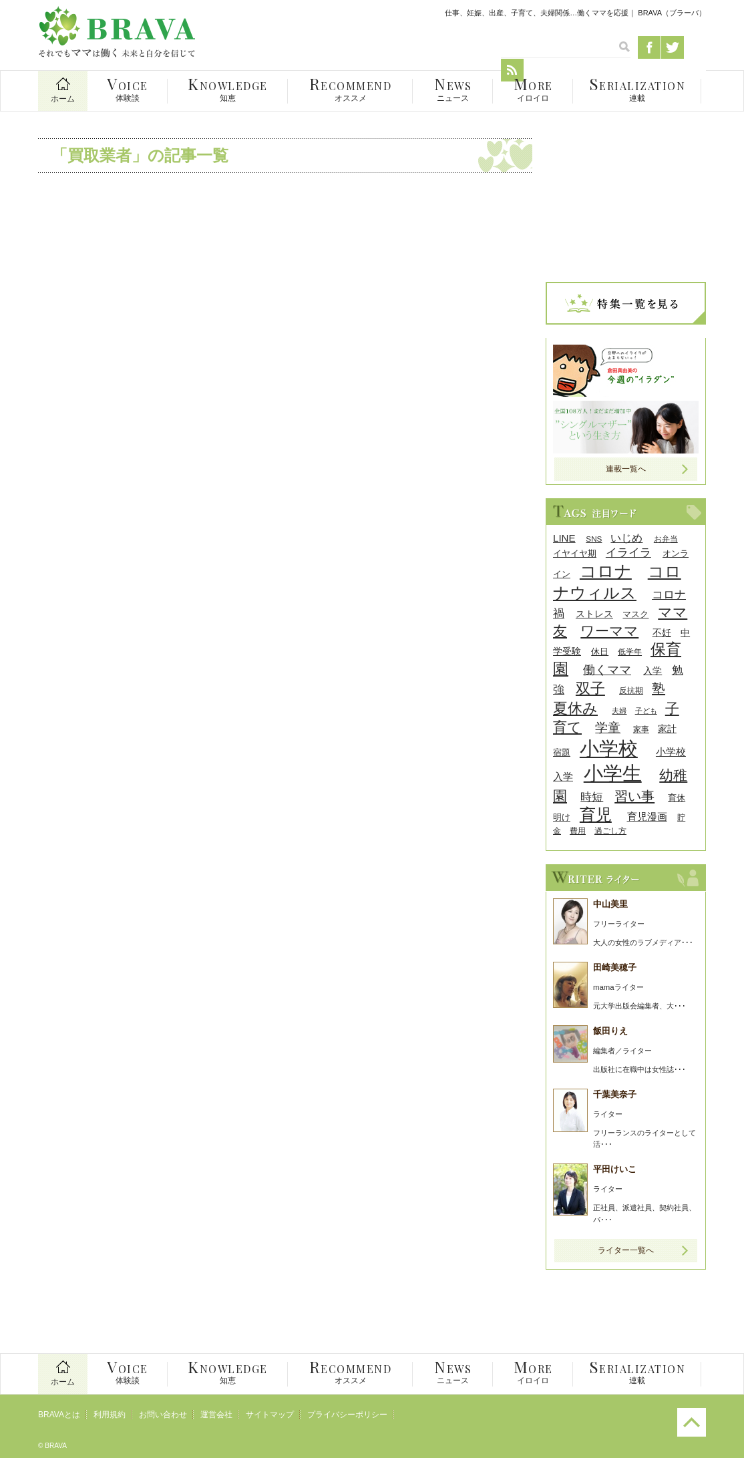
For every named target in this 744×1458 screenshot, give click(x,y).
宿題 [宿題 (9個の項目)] (561, 752)
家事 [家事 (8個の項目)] (641, 729)
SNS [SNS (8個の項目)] (594, 538)
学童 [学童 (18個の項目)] (607, 728)
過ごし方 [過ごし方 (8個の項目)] (610, 830)
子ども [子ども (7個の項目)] (646, 711)
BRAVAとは (59, 1414)
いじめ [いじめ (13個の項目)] (626, 538)
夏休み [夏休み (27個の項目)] (575, 708)
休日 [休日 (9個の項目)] (599, 652)
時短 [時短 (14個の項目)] (591, 797)
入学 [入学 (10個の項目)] (652, 671)
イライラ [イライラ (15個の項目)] (628, 552)
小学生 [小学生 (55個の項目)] (613, 773)
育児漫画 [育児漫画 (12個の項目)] (647, 816)
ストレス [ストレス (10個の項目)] (594, 614)
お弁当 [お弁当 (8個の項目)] (666, 538)
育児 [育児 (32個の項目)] (596, 814)
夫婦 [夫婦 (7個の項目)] (619, 711)
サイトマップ (270, 1414)
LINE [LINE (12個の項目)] (564, 538)
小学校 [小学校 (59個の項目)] (609, 748)
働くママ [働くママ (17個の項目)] (607, 670)
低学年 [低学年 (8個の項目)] (630, 651)
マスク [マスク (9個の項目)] (635, 614)
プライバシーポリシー (347, 1414)
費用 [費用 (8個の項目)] (578, 830)
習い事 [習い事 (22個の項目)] (634, 796)
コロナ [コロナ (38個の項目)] (606, 571)
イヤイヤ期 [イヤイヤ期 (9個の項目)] (574, 553)
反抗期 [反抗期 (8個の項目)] (631, 690)
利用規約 (110, 1414)
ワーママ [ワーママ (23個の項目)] (609, 631)
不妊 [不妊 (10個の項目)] (662, 633)
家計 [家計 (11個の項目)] (667, 728)
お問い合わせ (163, 1414)
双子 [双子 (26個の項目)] (590, 688)
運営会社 (216, 1414)
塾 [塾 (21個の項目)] (658, 688)
